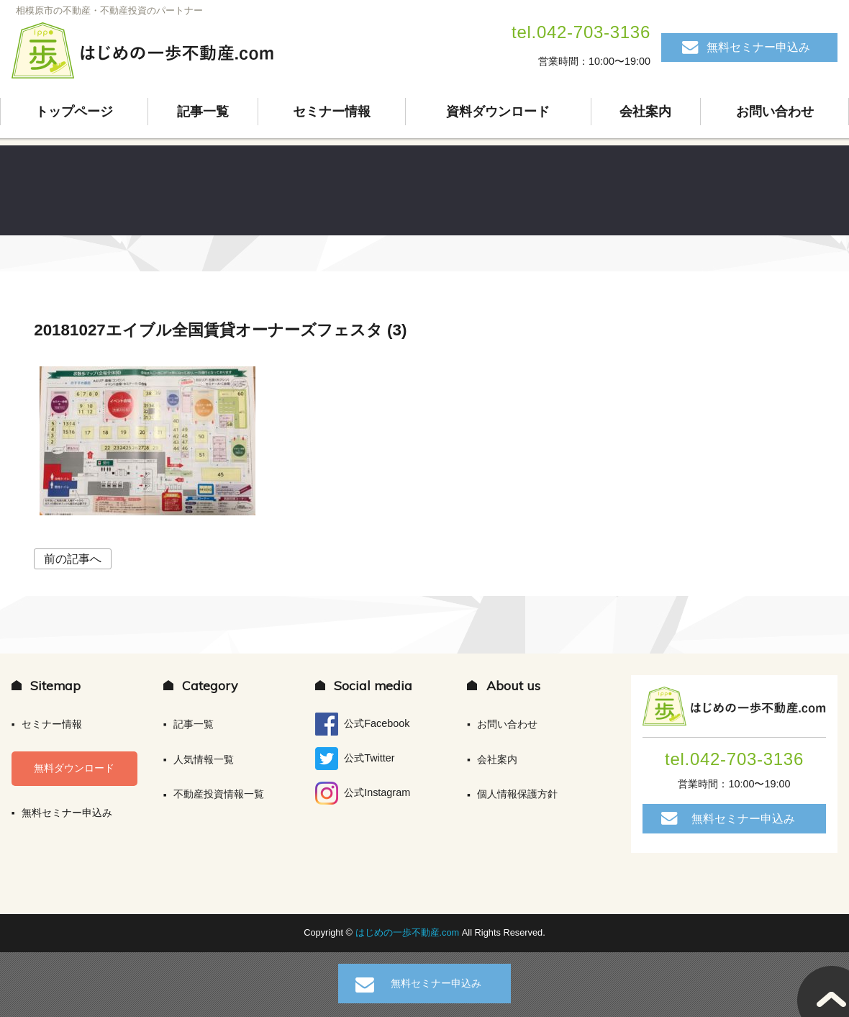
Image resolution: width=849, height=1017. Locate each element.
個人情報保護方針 (517, 794)
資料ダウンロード (498, 111)
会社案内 (645, 111)
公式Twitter (354, 758)
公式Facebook (362, 724)
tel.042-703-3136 (581, 32)
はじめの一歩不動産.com (408, 932)
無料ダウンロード (74, 768)
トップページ (74, 111)
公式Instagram (362, 793)
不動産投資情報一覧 (218, 794)
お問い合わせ (775, 111)
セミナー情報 (332, 111)
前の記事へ (72, 559)
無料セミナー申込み (758, 47)
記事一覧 (203, 111)
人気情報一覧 (203, 759)
